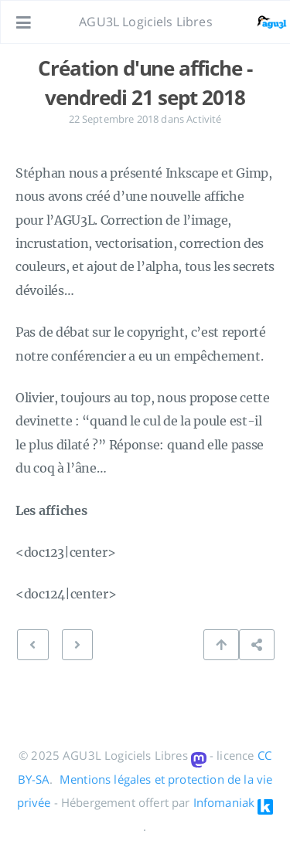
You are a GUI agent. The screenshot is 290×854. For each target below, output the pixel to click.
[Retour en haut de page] (221, 644)
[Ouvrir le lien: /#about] (263, 22)
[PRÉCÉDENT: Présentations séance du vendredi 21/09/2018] (77, 644)
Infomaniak (224, 802)
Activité (203, 119)
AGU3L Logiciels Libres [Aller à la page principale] (146, 21)
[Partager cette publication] (257, 644)
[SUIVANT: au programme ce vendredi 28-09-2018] (32, 644)
